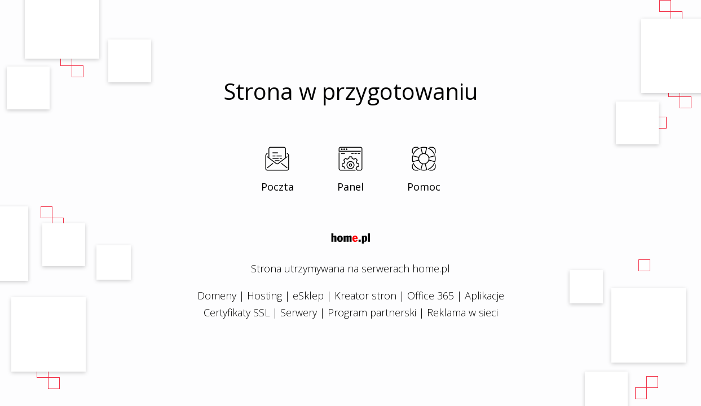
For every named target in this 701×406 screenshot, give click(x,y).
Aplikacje (484, 295)
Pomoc (423, 186)
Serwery (298, 312)
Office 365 (430, 295)
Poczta (277, 186)
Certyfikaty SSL (237, 312)
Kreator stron (365, 295)
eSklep (308, 295)
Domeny (216, 295)
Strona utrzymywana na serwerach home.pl (350, 268)
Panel (350, 186)
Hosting (264, 295)
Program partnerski (372, 312)
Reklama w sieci (462, 312)
